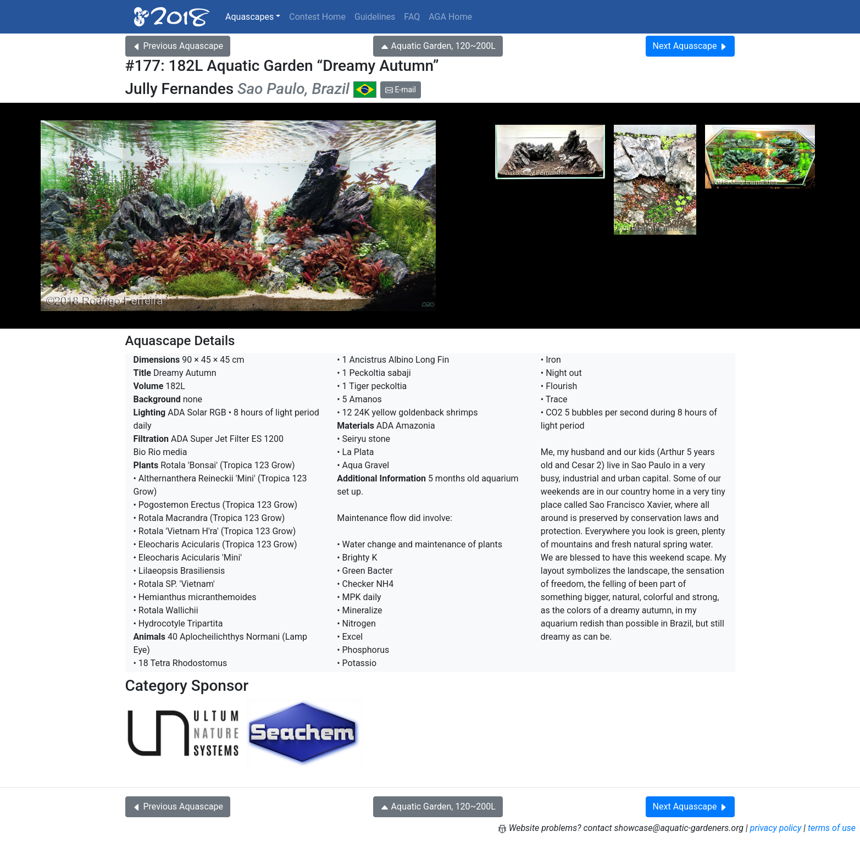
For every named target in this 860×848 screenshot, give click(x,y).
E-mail (400, 89)
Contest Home (317, 17)
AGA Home (450, 17)
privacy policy (776, 828)
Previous (177, 46)
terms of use (832, 828)
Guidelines (374, 17)
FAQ (412, 17)
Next (690, 46)
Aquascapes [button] (249, 17)
